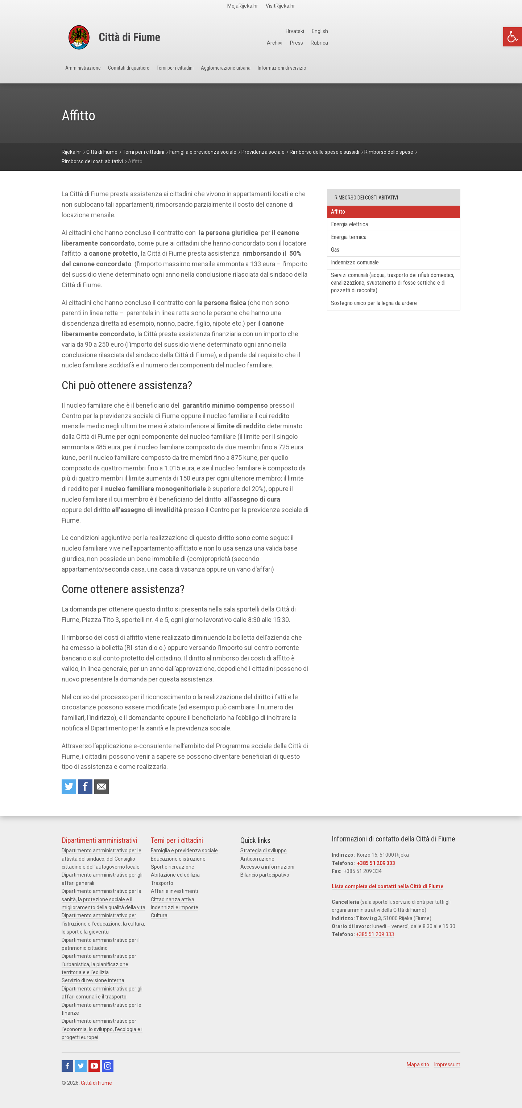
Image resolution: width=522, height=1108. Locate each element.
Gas (339, 256)
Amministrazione (92, 73)
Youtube (94, 1069)
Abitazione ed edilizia (175, 878)
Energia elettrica (356, 227)
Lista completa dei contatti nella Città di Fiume (387, 889)
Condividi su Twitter (70, 788)
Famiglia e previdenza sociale (184, 853)
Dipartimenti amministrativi (99, 843)
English (452, 31)
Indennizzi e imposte (174, 910)
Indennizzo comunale (362, 271)
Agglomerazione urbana (304, 73)
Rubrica (452, 43)
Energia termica (355, 242)
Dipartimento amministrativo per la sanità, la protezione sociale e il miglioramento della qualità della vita (103, 902)
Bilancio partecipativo (264, 878)
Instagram (107, 1069)
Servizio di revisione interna (93, 983)
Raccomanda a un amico (108, 788)
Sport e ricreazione (172, 870)
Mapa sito (418, 1067)
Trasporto (162, 886)
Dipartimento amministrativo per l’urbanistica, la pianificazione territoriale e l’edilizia (99, 967)
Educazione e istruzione (178, 862)
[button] (512, 36)
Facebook (67, 1069)
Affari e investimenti (174, 894)
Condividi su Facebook (89, 788)
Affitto (343, 213)
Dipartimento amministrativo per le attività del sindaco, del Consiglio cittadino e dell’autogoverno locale (101, 861)
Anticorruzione (257, 862)
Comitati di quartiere (160, 73)
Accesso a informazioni (267, 870)
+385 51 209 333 (376, 866)
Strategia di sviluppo (263, 853)
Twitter (81, 1069)
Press (427, 43)
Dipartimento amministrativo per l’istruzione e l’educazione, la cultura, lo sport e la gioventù (103, 926)
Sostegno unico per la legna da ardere (384, 317)
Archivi (404, 43)
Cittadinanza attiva (172, 902)
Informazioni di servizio (385, 73)
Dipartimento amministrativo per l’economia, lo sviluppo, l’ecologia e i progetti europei (102, 1032)
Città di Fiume (96, 1086)
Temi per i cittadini (230, 73)
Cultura (159, 918)
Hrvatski (425, 31)
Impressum (447, 1067)
